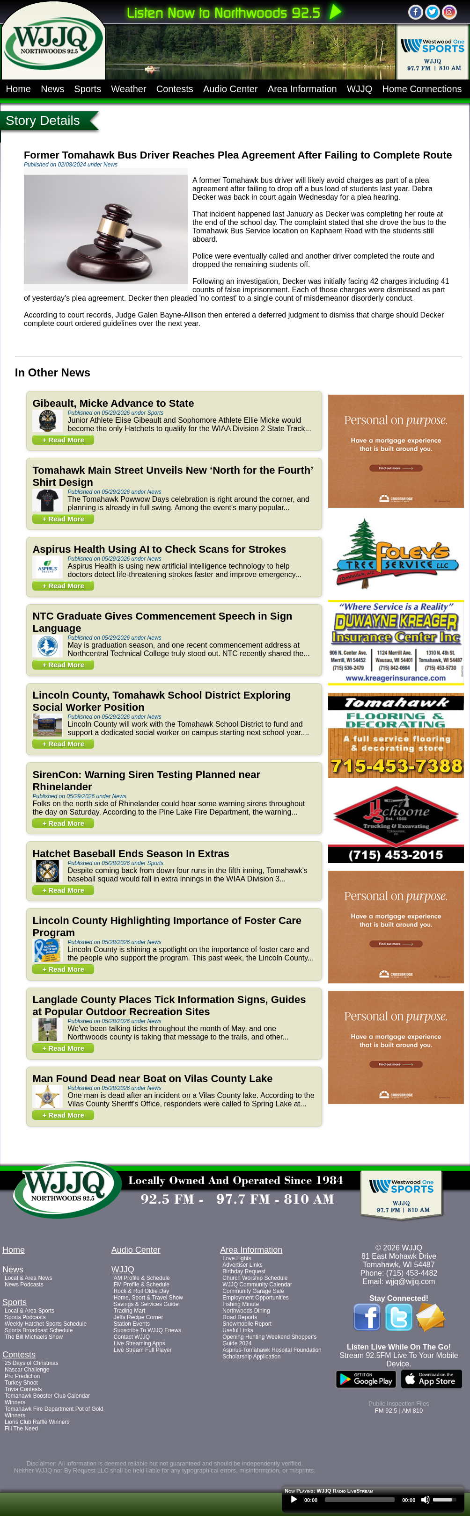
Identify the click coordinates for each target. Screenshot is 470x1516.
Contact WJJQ (132, 1337)
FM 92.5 (386, 1410)
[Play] (294, 1499)
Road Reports (239, 1317)
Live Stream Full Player (143, 1350)
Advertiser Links (242, 1265)
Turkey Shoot (21, 1382)
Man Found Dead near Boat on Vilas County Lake (152, 1078)
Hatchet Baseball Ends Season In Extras (130, 853)
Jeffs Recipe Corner (138, 1317)
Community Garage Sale (253, 1291)
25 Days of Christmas (32, 1363)
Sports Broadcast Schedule (39, 1330)
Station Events (132, 1324)
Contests (174, 89)
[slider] (360, 1499)
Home (18, 89)
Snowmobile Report (247, 1324)
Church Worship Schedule (254, 1278)
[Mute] (425, 1499)
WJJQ (359, 89)
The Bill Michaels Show (34, 1337)
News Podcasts (24, 1284)
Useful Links (237, 1330)
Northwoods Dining (246, 1310)
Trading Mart (130, 1310)
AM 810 (412, 1410)
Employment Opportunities (255, 1297)
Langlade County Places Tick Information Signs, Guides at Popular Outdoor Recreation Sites (169, 1006)
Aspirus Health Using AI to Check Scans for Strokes (159, 549)
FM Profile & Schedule (141, 1284)
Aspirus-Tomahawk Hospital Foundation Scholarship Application (271, 1353)
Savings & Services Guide (146, 1304)
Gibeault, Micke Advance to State (113, 403)
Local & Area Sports (29, 1310)
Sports (87, 89)
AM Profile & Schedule (142, 1278)
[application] (373, 1502)
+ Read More (63, 440)
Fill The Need (21, 1428)
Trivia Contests (23, 1389)
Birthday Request (243, 1271)
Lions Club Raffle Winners (37, 1422)
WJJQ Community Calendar (257, 1284)
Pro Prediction (22, 1376)
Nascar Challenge (27, 1369)
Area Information (302, 89)
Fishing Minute (240, 1304)
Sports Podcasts (25, 1317)
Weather (128, 89)
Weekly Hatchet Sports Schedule (46, 1324)
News (52, 89)
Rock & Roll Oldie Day (141, 1291)
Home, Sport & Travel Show (148, 1297)
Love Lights (236, 1258)
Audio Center (230, 89)
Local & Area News (28, 1278)
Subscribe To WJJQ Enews (148, 1330)
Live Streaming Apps (139, 1343)
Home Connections (422, 89)
